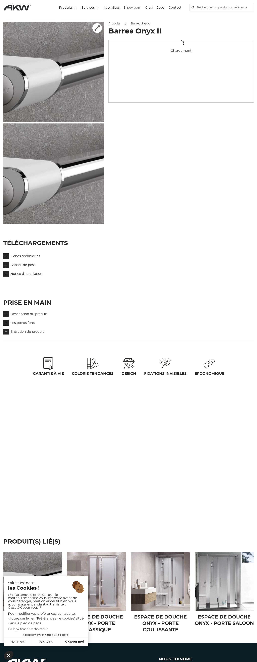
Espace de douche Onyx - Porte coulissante (160, 623)
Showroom (132, 7)
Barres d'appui (141, 23)
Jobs (160, 7)
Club (149, 7)
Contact (175, 7)
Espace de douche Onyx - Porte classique (96, 623)
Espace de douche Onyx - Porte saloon (224, 620)
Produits (114, 23)
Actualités (112, 7)
